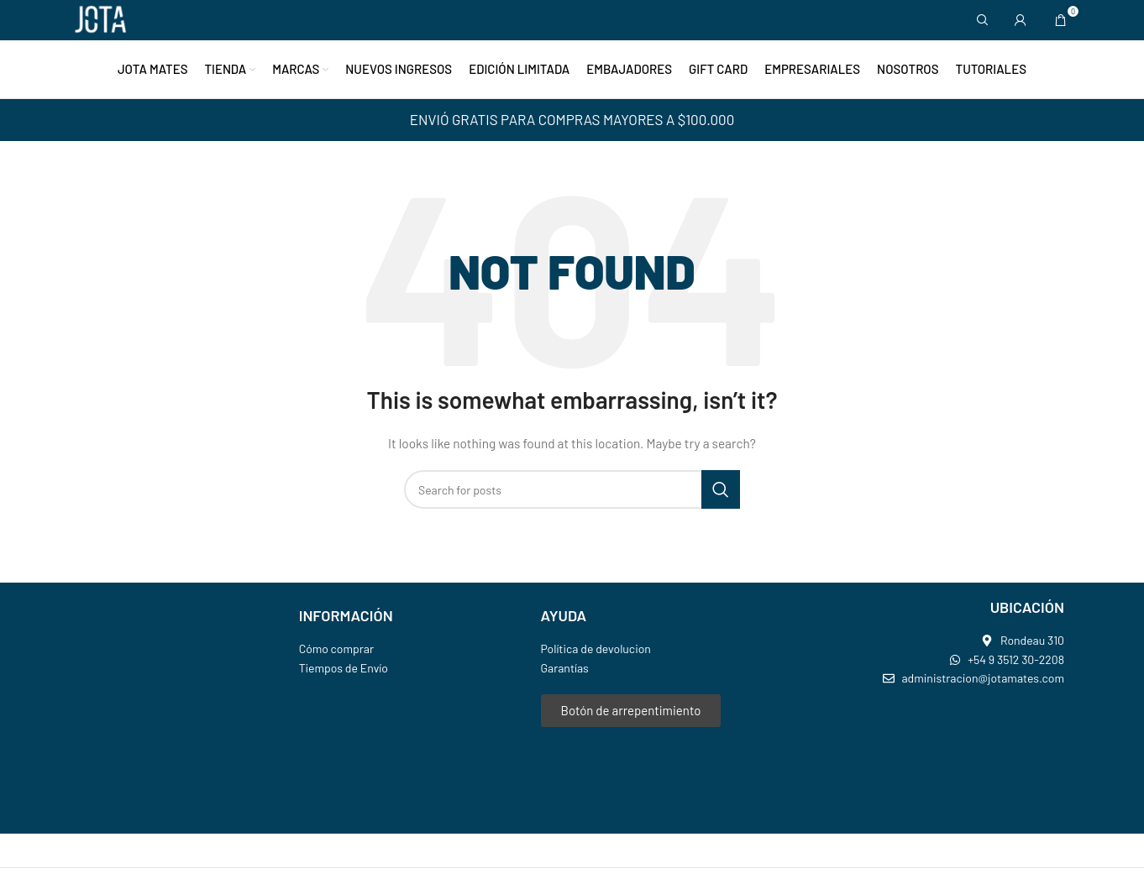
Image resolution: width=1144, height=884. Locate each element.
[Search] (980, 21)
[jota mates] (927, 764)
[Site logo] (100, 20)
